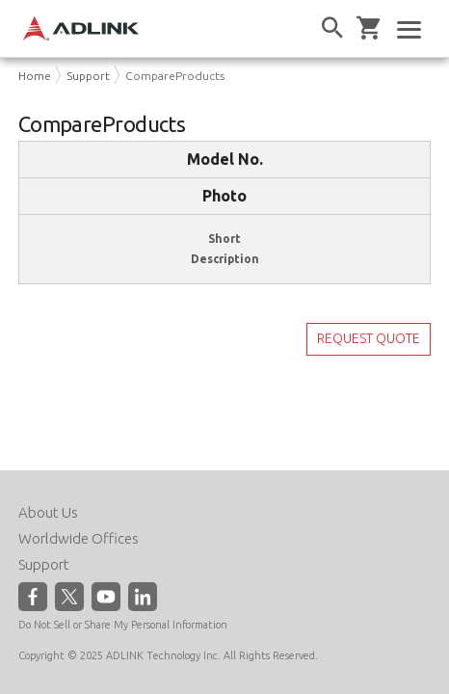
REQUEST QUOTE (368, 338)
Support (88, 75)
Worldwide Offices (78, 538)
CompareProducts (174, 75)
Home (34, 75)
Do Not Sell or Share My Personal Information (122, 624)
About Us (48, 512)
